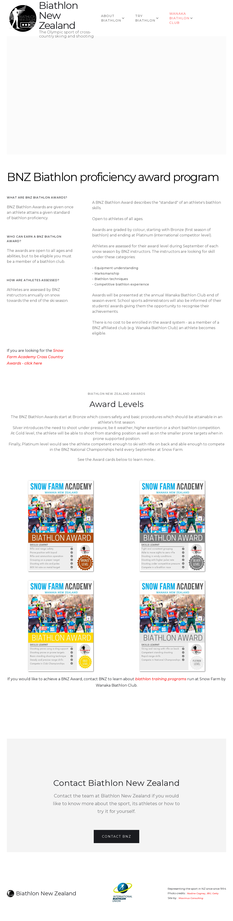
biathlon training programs (160, 679)
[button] (113, 18)
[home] (22, 18)
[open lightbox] (60, 526)
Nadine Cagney (196, 893)
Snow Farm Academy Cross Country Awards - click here (35, 356)
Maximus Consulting (191, 898)
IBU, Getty (213, 893)
